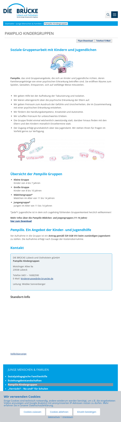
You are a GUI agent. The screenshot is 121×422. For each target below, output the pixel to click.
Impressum (67, 416)
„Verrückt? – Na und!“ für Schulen (28, 388)
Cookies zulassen (32, 411)
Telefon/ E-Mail (103, 40)
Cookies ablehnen (59, 411)
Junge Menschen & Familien (28, 369)
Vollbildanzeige (18, 353)
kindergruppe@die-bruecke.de (37, 278)
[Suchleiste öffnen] (108, 14)
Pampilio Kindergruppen (22, 384)
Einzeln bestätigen (86, 411)
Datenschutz (54, 416)
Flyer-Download (85, 40)
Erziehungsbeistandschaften (25, 380)
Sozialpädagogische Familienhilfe (27, 376)
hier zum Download (21, 221)
